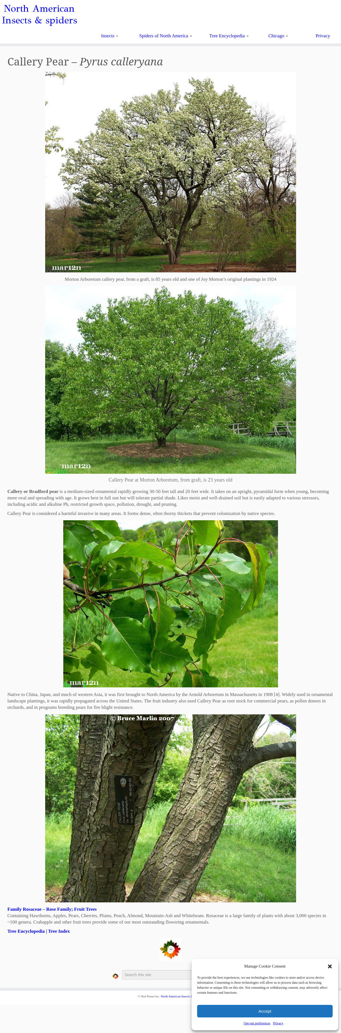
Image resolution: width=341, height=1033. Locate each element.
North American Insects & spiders (39, 14)
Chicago (278, 35)
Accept (264, 1011)
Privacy (278, 1023)
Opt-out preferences (257, 1023)
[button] (330, 966)
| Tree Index (57, 931)
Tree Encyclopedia (229, 35)
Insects (109, 35)
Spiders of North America (165, 35)
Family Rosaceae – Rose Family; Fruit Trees (52, 909)
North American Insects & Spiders (182, 996)
